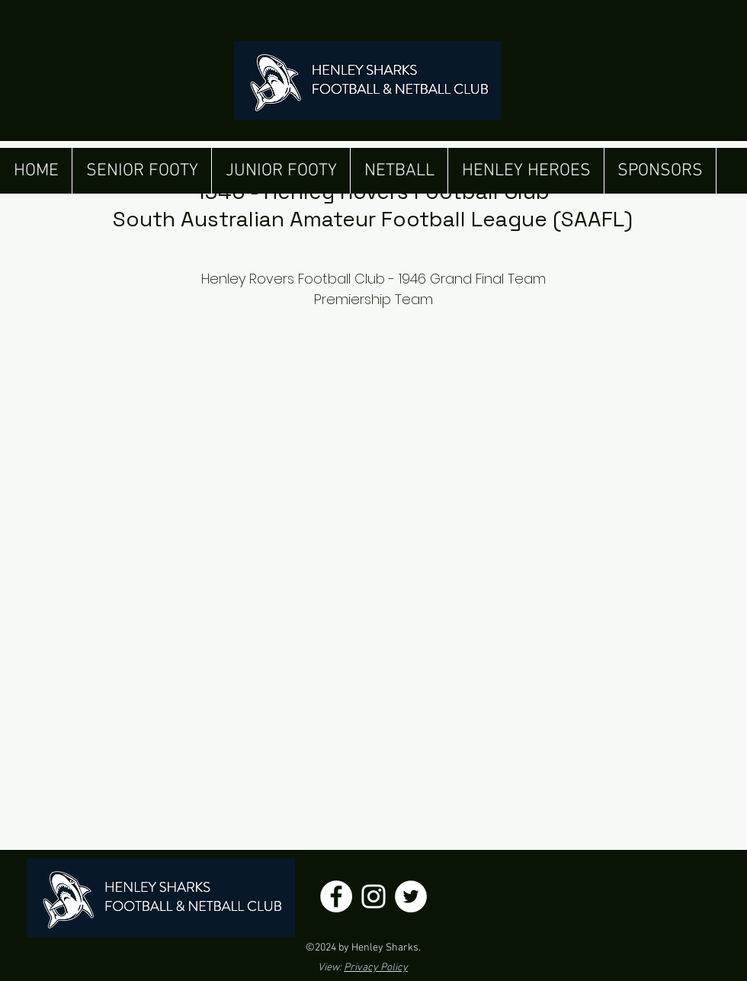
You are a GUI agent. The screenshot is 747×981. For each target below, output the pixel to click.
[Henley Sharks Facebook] (336, 896)
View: (363, 967)
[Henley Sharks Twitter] (411, 896)
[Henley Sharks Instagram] (373, 896)
